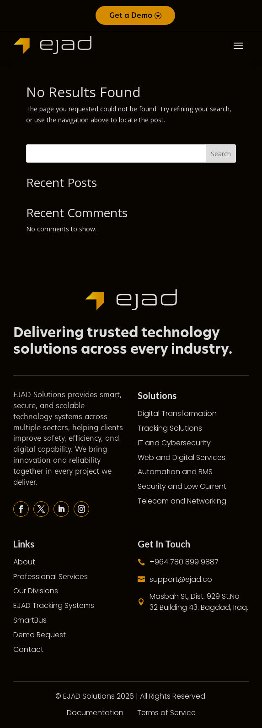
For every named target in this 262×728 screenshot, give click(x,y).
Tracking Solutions (170, 428)
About (24, 562)
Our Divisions (35, 591)
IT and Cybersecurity (174, 443)
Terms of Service (166, 712)
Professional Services (50, 576)
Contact (28, 649)
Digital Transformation (177, 413)
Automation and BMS (175, 471)
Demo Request (39, 634)
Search (221, 153)
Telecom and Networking (182, 501)
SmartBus (30, 620)
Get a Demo (130, 15)
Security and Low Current (182, 486)
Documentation (95, 712)
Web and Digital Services (181, 457)
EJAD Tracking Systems (53, 605)
